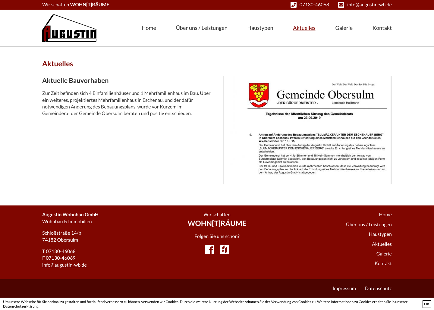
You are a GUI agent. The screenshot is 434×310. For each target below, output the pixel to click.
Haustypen (260, 27)
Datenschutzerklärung (21, 306)
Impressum (344, 288)
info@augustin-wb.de (369, 5)
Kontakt (382, 27)
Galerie (344, 27)
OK (426, 304)
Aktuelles (304, 27)
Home (149, 27)
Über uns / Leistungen (202, 27)
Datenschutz (378, 288)
